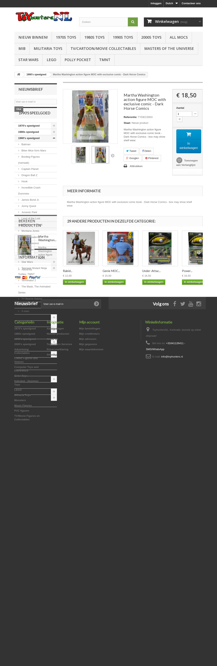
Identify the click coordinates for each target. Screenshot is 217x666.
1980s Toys (94, 37)
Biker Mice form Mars (33, 161)
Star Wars (28, 59)
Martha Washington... (47, 447)
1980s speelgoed (28, 142)
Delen (146, 150)
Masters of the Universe (169, 48)
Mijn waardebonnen (91, 570)
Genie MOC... (111, 271)
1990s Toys (123, 37)
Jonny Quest (28, 216)
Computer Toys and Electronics (30, 355)
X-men (25, 321)
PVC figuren (25, 402)
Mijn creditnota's (89, 554)
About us (26, 494)
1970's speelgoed (29, 136)
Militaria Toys (48, 48)
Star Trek (26, 266)
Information (31, 484)
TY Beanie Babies (31, 309)
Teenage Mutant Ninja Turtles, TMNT (32, 281)
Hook (24, 192)
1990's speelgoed (29, 148)
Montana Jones (30, 241)
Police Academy (30, 247)
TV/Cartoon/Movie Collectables (103, 48)
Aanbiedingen (55, 549)
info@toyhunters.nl (172, 577)
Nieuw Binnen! (33, 37)
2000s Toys (151, 37)
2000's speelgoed (29, 328)
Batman (25, 155)
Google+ (132, 158)
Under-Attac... (151, 271)
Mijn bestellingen (89, 549)
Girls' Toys (24, 365)
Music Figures (27, 396)
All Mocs (179, 37)
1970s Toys (66, 37)
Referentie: (130, 117)
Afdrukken (136, 166)
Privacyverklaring (57, 570)
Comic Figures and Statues (30, 343)
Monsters (24, 389)
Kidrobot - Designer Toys (33, 371)
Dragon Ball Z (29, 185)
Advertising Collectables (33, 334)
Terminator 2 (28, 291)
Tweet (131, 150)
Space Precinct (30, 254)
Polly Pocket (78, 59)
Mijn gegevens (88, 565)
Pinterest (151, 158)
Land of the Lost (30, 229)
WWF (24, 315)
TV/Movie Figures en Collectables (30, 411)
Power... (187, 271)
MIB (21, 48)
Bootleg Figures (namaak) (29, 170)
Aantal (180, 107)
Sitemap (52, 575)
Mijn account (89, 543)
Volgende (113, 155)
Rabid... (67, 271)
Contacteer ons (191, 3)
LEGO (51, 59)
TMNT (104, 59)
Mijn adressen (88, 560)
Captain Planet (30, 179)
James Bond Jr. (30, 210)
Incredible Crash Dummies (29, 201)
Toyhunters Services (59, 565)
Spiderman (27, 260)
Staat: (127, 122)
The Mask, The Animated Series (34, 300)
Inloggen (156, 3)
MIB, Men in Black (31, 235)
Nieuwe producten (58, 554)
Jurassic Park (29, 223)
